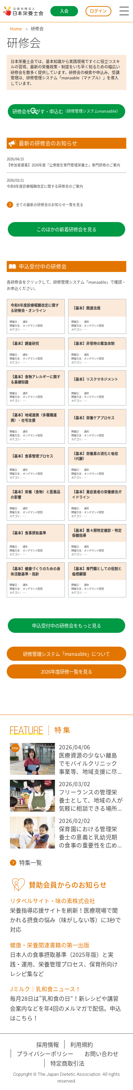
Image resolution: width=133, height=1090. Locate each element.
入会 (64, 11)
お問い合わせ (101, 1053)
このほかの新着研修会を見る (66, 229)
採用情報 (47, 1044)
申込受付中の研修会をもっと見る (66, 625)
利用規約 (81, 1044)
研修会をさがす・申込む (66, 111)
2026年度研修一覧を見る (66, 671)
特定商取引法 (67, 1063)
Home (16, 28)
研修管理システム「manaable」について (66, 653)
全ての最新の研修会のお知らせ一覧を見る (45, 205)
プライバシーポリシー (45, 1053)
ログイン (98, 11)
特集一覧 (26, 862)
